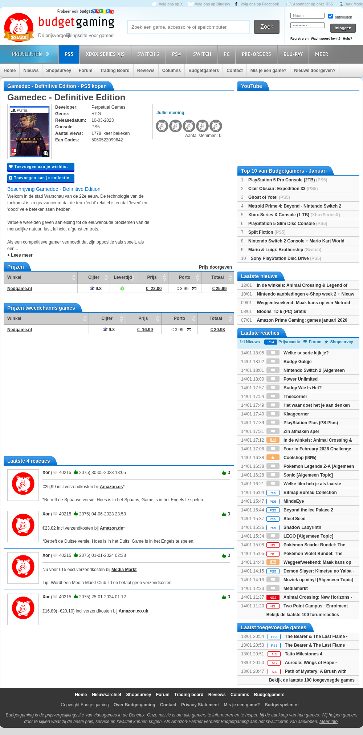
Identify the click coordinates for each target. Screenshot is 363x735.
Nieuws (30, 70)
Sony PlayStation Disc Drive (286, 258)
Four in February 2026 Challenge (308, 448)
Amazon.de (111, 528)
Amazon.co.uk (133, 611)
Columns (171, 70)
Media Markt (123, 569)
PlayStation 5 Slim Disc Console (287, 223)
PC (228, 54)
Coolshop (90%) (291, 457)
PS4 (177, 54)
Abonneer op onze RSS (313, 4)
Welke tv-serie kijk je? (297, 353)
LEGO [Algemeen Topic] (299, 536)
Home (10, 70)
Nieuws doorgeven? (314, 70)
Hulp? (347, 38)
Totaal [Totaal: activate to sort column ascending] (217, 277)
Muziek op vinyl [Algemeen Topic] (309, 579)
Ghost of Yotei (269, 197)
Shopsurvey (58, 70)
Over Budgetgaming (134, 704)
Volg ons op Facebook (260, 4)
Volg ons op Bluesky (213, 4)
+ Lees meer (20, 255)
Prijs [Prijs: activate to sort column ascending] (152, 277)
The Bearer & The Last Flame (315, 645)
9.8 (96, 288)
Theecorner (286, 396)
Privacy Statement (200, 704)
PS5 (70, 54)
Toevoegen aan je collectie (39, 178)
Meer (322, 54)
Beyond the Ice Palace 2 (299, 510)
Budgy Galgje (289, 361)
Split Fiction (267, 232)
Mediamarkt (287, 588)
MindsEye (285, 501)
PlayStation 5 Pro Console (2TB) (287, 179)
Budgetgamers (203, 70)
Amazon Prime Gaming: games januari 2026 (302, 320)
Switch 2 (149, 54)
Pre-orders (257, 54)
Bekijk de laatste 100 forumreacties (302, 614)
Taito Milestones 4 (303, 653)
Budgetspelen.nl (281, 704)
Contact (235, 70)
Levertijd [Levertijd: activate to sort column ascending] (123, 277)
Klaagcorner (287, 414)
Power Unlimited (292, 379)
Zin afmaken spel (292, 431)
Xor (46, 472)
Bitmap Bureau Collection (301, 492)
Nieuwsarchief (106, 694)
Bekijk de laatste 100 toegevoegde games (312, 680)
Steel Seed (286, 518)
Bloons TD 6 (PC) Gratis (281, 311)
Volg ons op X (171, 4)
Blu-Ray (294, 54)
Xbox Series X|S (106, 54)
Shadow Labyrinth (293, 527)
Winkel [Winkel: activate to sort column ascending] (14, 277)
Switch (203, 54)
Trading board (188, 694)
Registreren (299, 38)
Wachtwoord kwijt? (325, 38)
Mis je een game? (268, 70)
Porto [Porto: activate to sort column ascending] (184, 277)
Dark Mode (353, 4)
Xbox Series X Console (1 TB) (294, 214)
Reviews (146, 70)
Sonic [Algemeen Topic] (299, 475)
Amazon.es (111, 486)
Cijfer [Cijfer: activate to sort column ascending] (93, 277)
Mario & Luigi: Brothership (284, 249)
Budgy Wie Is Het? (294, 387)
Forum (85, 70)
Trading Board (114, 70)
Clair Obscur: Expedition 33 (283, 188)
